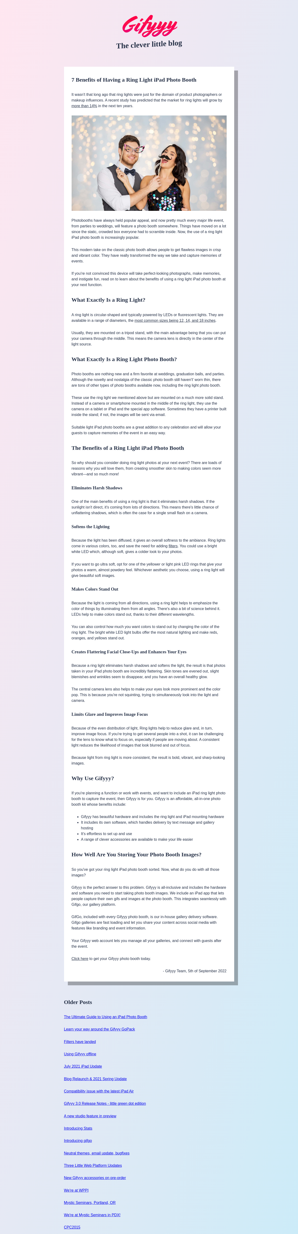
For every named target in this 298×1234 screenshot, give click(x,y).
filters (172, 546)
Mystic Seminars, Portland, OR (90, 1203)
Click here (80, 959)
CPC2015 (72, 1227)
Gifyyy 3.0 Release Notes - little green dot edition (105, 1103)
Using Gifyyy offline (80, 1054)
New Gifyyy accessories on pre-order (95, 1178)
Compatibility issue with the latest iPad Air (99, 1091)
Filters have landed (80, 1042)
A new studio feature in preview (90, 1116)
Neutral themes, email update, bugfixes (97, 1153)
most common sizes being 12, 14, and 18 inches (174, 320)
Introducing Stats (78, 1128)
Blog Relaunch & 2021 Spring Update (95, 1079)
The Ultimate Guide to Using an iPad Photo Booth (105, 1017)
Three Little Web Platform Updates (93, 1165)
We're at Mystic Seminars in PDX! (92, 1215)
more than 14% (84, 106)
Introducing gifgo (78, 1141)
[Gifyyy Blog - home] (149, 26)
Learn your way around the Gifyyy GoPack (99, 1029)
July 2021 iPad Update (83, 1066)
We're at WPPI (76, 1190)
